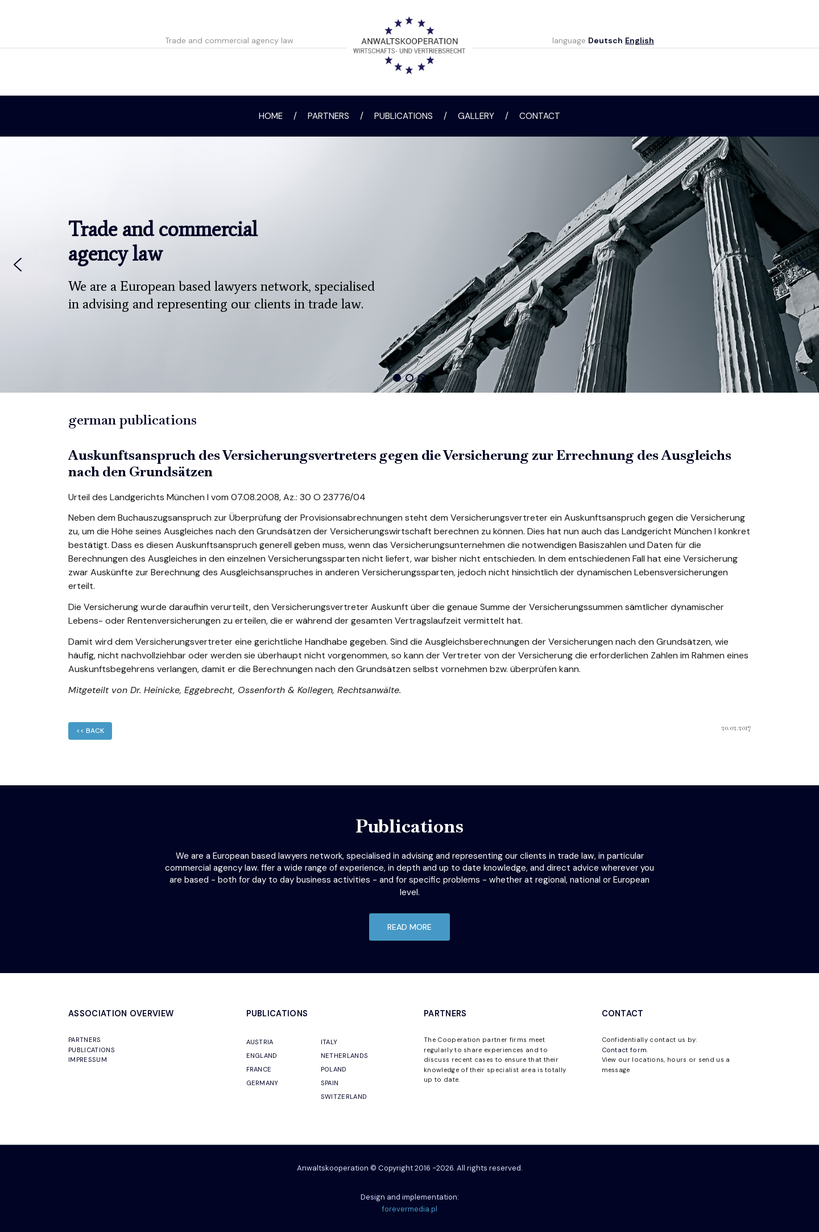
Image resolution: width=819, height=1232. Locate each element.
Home (271, 116)
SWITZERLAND (344, 1097)
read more (409, 927)
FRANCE (259, 1069)
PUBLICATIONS (91, 1050)
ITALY (329, 1042)
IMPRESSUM (87, 1060)
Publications (403, 116)
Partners (328, 116)
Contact (539, 116)
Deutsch (605, 40)
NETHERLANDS (345, 1056)
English (639, 40)
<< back (90, 730)
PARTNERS (84, 1040)
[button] (18, 265)
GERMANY (262, 1083)
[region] (409, 265)
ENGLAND (262, 1056)
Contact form (624, 1050)
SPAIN (330, 1083)
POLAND (334, 1069)
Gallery (476, 116)
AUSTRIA (260, 1042)
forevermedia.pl (409, 1209)
